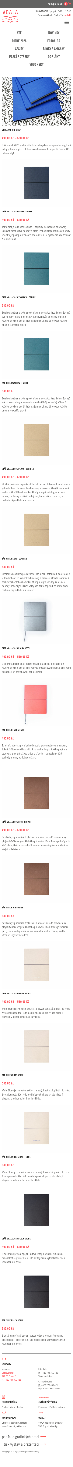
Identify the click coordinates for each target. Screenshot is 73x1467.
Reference (42, 1407)
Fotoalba (53, 41)
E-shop (20, 1407)
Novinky (53, 32)
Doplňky (54, 56)
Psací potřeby (19, 56)
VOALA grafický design (48, 1426)
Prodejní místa (8, 1407)
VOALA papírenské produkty (50, 1422)
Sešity (19, 48)
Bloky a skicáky (53, 48)
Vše (19, 32)
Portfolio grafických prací (20, 1436)
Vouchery (36, 64)
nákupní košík (59, 4)
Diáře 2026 (19, 41)
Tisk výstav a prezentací (21, 1444)
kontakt (67, 15)
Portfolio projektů (57, 1407)
